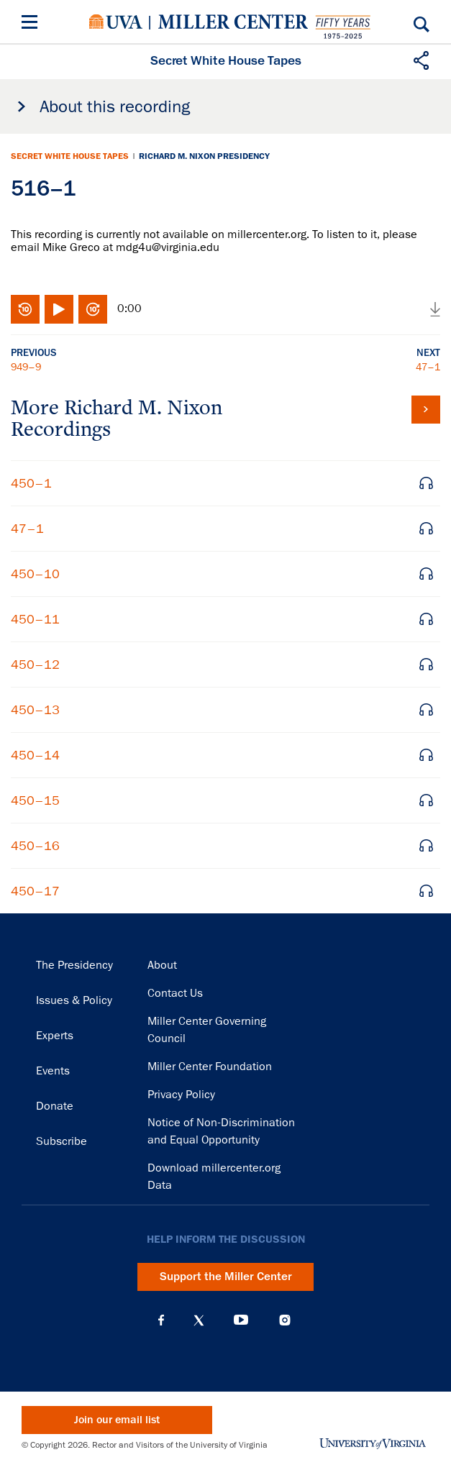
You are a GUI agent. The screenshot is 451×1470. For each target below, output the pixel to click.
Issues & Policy (74, 1000)
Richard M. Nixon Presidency (204, 156)
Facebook (161, 1320)
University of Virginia (115, 21)
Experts (54, 1035)
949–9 (26, 366)
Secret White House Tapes (70, 156)
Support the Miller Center (226, 1276)
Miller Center (233, 21)
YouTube (241, 1320)
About (162, 965)
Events (53, 1071)
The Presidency (74, 965)
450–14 (35, 755)
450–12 (35, 664)
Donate (54, 1106)
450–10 (35, 574)
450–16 (35, 846)
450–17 (35, 891)
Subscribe (61, 1141)
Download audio (435, 309)
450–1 (31, 483)
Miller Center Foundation (209, 1066)
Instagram (284, 1320)
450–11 (35, 619)
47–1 (428, 366)
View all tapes (425, 410)
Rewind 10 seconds (25, 309)
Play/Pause (59, 309)
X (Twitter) (199, 1320)
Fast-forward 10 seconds (92, 309)
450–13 (35, 710)
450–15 (35, 800)
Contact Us (175, 993)
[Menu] (32, 24)
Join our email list (117, 1420)
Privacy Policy (181, 1094)
